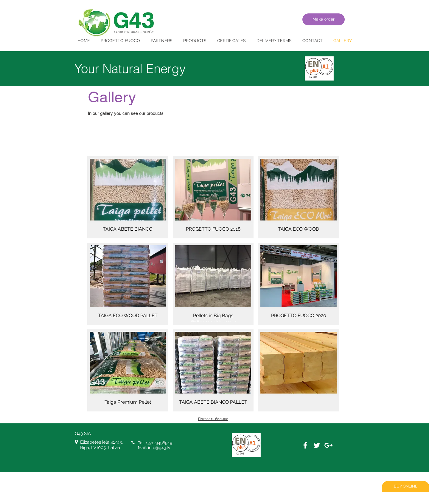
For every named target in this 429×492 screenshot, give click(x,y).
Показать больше (213, 419)
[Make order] (323, 19)
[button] (127, 197)
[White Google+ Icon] (328, 445)
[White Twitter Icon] (317, 445)
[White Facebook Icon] (305, 445)
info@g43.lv (159, 447)
